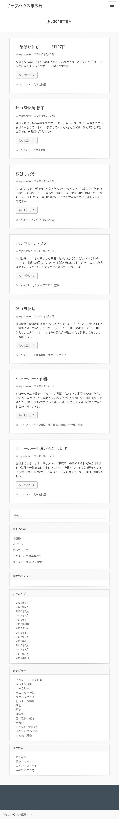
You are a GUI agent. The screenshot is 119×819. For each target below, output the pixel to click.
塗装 (57, 285)
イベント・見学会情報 (33, 84)
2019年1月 (22, 619)
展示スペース (21, 550)
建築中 (20, 714)
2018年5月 (22, 628)
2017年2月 (22, 637)
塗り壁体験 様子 (30, 108)
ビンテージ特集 (25, 701)
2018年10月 (23, 624)
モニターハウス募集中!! (27, 556)
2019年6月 (22, 615)
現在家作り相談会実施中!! (28, 562)
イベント (18, 544)
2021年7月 (22, 602)
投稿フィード (24, 761)
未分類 (50, 219)
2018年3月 (22, 632)
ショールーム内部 (32, 378)
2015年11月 (23, 658)
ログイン (21, 757)
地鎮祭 (17, 538)
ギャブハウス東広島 (24, 5)
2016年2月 (22, 654)
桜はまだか (26, 173)
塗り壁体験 (26, 308)
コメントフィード (26, 765)
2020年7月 (22, 607)
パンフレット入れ (32, 243)
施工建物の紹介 (57, 425)
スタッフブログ (29, 219)
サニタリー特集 (25, 692)
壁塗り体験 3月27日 (41, 46)
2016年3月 (22, 649)
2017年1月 (22, 641)
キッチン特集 (24, 684)
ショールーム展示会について (42, 448)
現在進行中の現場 (26, 727)
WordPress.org (25, 770)
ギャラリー (26, 285)
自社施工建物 (76, 425)
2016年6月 (22, 645)
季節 (42, 219)
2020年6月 (22, 611)
